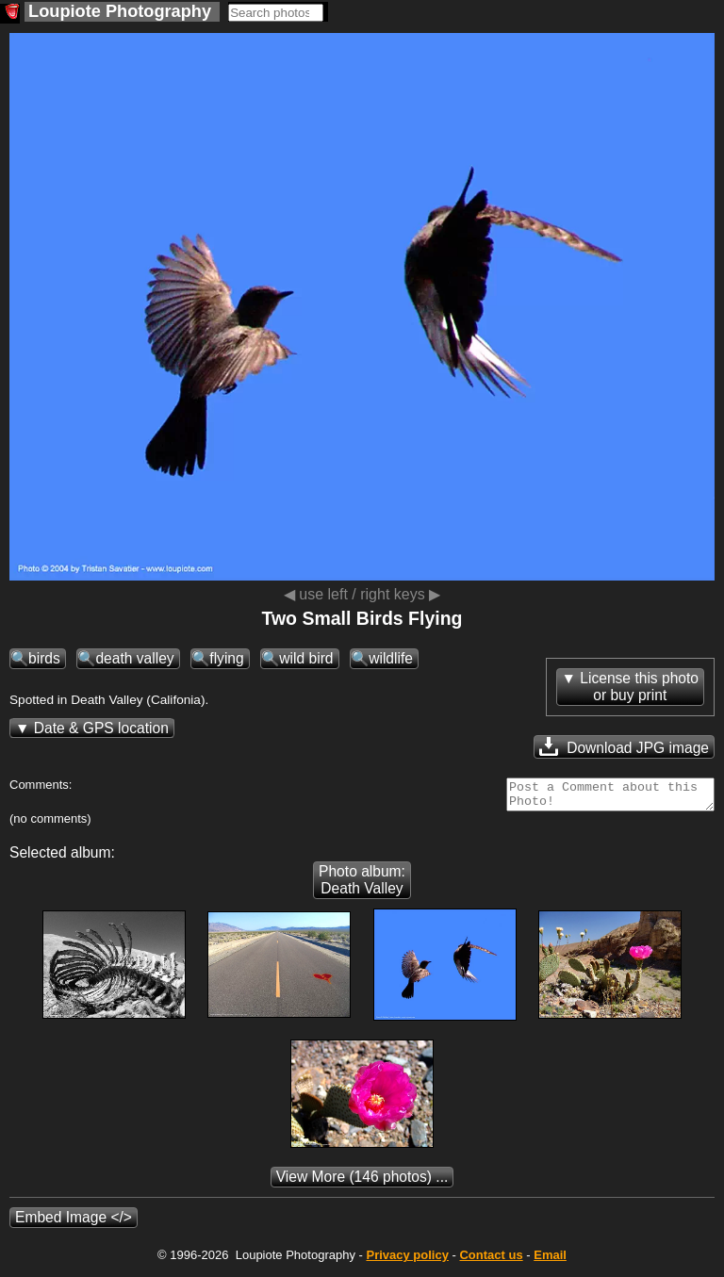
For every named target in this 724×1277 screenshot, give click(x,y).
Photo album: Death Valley (362, 885)
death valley (134, 658)
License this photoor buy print (639, 686)
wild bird (306, 658)
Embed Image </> (73, 1223)
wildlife (391, 658)
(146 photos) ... (362, 1182)
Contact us (490, 1260)
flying (226, 658)
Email (550, 1260)
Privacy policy (407, 1260)
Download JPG (624, 746)
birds (44, 658)
